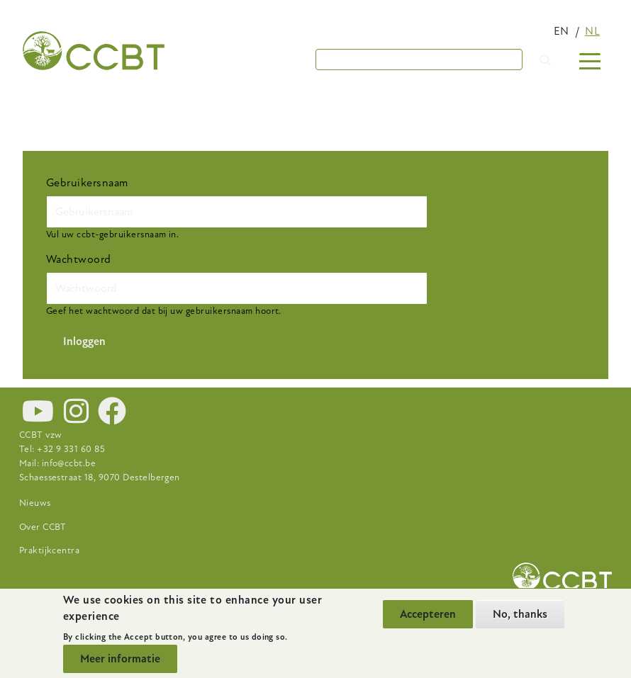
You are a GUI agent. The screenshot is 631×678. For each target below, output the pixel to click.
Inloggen (84, 341)
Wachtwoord (78, 259)
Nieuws (35, 503)
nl (592, 31)
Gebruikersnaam (87, 183)
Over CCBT (43, 527)
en (561, 31)
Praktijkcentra (49, 550)
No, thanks (520, 614)
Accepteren (428, 614)
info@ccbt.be (69, 463)
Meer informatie (120, 659)
